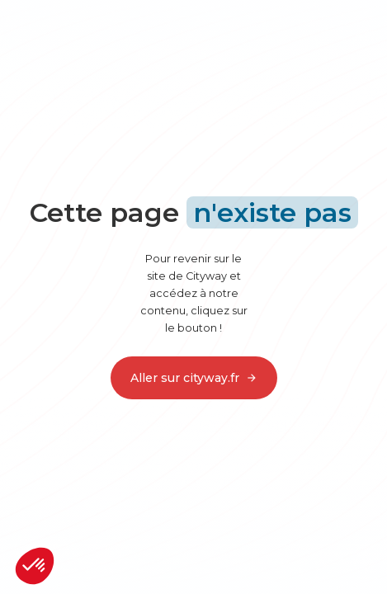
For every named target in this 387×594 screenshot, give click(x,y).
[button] (34, 566)
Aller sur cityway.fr (193, 378)
